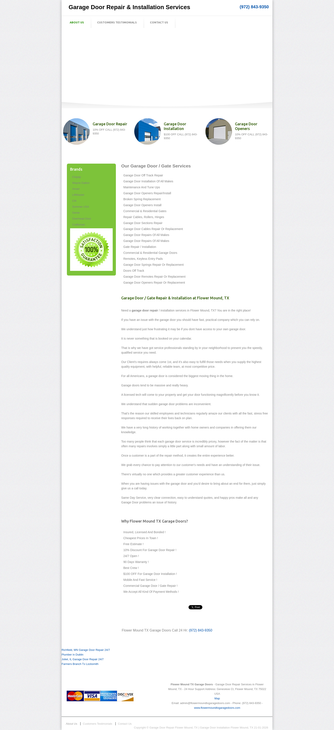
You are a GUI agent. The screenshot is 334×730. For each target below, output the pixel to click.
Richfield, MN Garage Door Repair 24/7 (86, 649)
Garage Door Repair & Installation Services (129, 7)
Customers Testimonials (117, 22)
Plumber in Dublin (73, 654)
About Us (77, 22)
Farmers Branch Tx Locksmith (80, 664)
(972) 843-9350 (254, 6)
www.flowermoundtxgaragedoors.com (217, 707)
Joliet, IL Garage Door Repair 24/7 (83, 659)
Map (217, 698)
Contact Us (159, 22)
